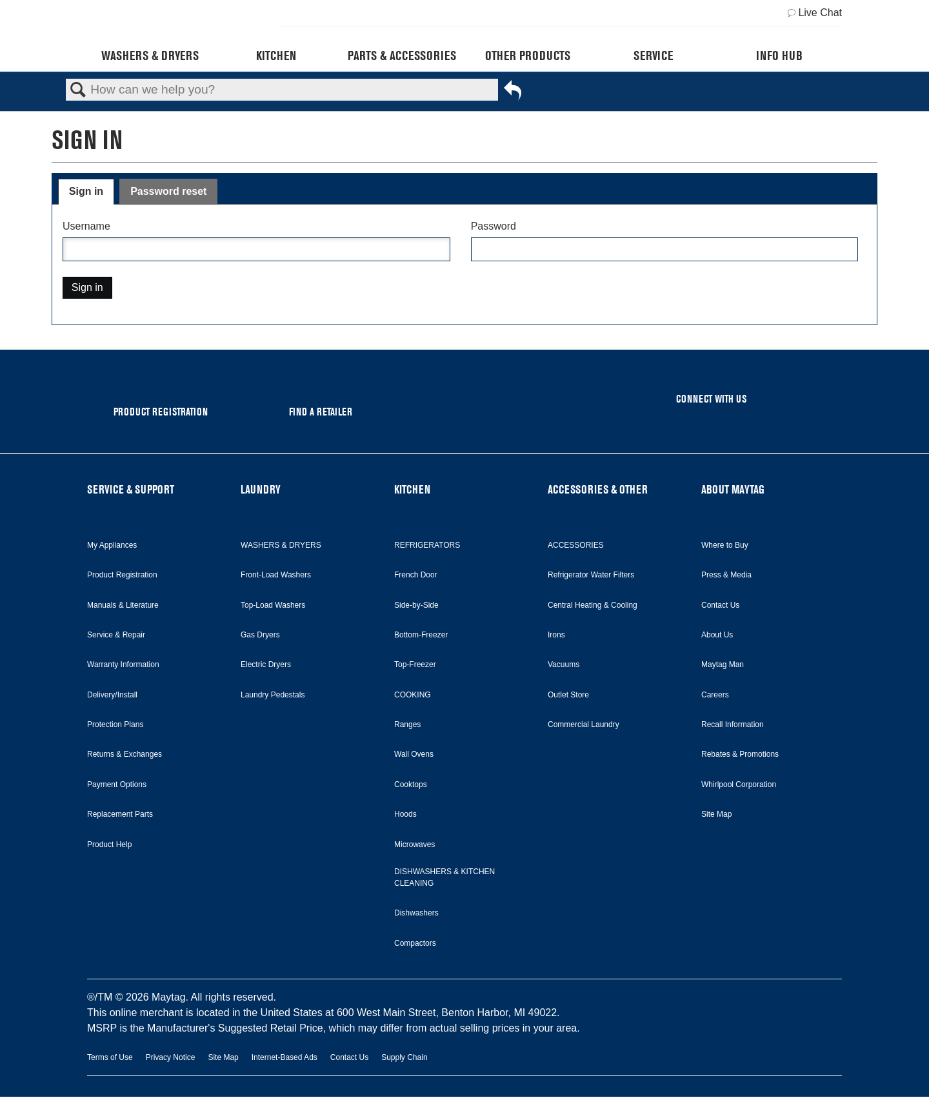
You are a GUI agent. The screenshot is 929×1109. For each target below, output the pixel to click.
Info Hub (779, 55)
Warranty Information (123, 664)
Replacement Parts (120, 814)
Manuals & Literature (123, 605)
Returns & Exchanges (124, 754)
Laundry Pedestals (273, 694)
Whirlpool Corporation (738, 784)
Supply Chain (404, 1057)
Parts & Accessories (402, 55)
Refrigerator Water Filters (591, 574)
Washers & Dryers (150, 55)
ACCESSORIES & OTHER (598, 489)
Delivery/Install (112, 694)
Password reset (168, 191)
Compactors (415, 943)
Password (493, 226)
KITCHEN (412, 489)
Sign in (86, 191)
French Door (415, 574)
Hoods (405, 814)
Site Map (716, 814)
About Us (717, 634)
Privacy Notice (170, 1057)
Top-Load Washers (273, 605)
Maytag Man (722, 664)
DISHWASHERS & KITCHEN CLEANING (444, 877)
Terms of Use (110, 1057)
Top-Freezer (415, 664)
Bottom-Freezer (421, 634)
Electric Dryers (266, 664)
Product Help (109, 844)
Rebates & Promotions (740, 754)
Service (653, 55)
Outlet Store (568, 694)
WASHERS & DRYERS (281, 545)
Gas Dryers (260, 634)
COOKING (412, 694)
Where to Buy (724, 545)
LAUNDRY (261, 489)
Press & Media (726, 574)
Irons (556, 634)
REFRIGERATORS (427, 545)
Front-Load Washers (276, 574)
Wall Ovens (414, 754)
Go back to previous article (513, 93)
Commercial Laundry (583, 724)
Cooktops (410, 784)
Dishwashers (416, 912)
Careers (715, 694)
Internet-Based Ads (284, 1057)
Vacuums (563, 664)
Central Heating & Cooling (592, 605)
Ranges (407, 724)
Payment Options (116, 784)
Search (78, 90)
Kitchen (276, 55)
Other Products (527, 55)
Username (86, 226)
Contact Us (720, 605)
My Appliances (112, 545)
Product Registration (122, 574)
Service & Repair (116, 634)
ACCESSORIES (576, 545)
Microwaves (414, 844)
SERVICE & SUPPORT (130, 489)
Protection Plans (115, 724)
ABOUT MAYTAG (732, 489)
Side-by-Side (416, 605)
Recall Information (732, 724)
